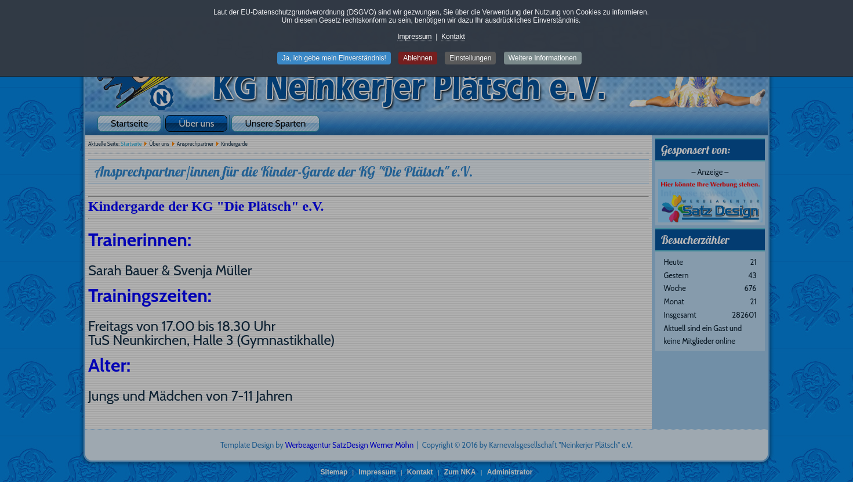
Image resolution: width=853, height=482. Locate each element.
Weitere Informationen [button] (543, 58)
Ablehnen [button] (418, 58)
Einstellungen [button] (470, 58)
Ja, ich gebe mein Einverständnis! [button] (334, 58)
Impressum (414, 37)
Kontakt (453, 37)
